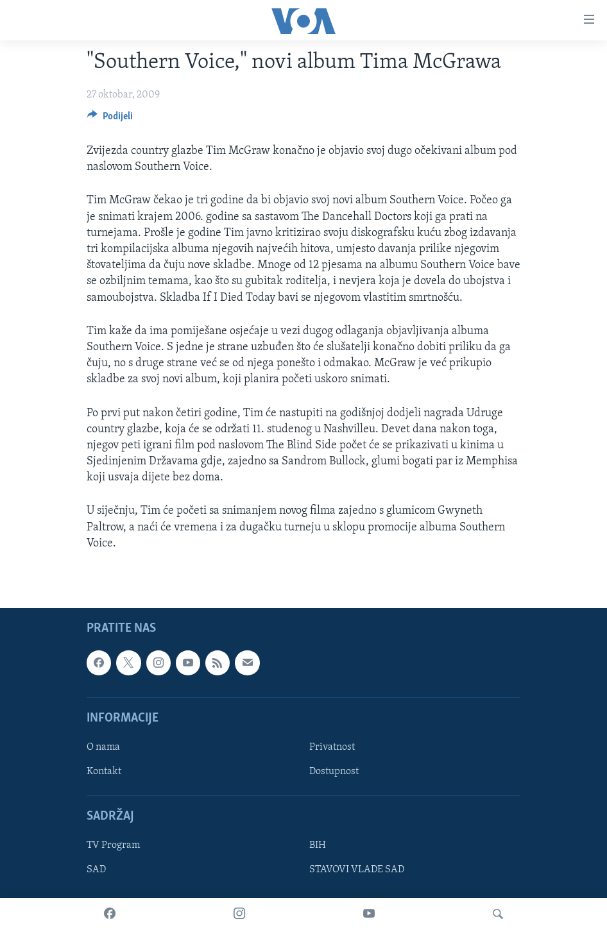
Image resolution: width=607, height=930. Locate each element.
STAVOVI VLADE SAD (356, 870)
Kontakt (104, 771)
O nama (103, 747)
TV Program (113, 845)
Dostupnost (334, 771)
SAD (96, 870)
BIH (317, 845)
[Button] (110, 119)
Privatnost (332, 747)
